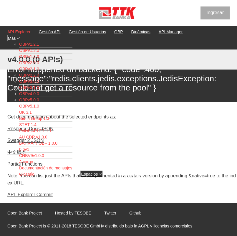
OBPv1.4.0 (29, 56)
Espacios (91, 174)
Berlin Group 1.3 (34, 118)
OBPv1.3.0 (29, 50)
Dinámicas (140, 31)
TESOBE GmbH (87, 226)
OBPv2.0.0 (29, 62)
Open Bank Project (24, 213)
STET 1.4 (28, 124)
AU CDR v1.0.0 (33, 137)
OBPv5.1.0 (29, 106)
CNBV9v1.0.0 (31, 155)
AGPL (143, 226)
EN (133, 174)
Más (14, 38)
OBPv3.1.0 (29, 87)
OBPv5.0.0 (29, 100)
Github (135, 213)
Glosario (26, 174)
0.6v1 (24, 149)
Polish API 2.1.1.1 (35, 130)
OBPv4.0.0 (29, 93)
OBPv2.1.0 (29, 69)
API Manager (171, 31)
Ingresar (215, 12)
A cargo (26, 161)
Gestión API (49, 31)
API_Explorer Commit (30, 194)
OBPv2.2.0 (29, 75)
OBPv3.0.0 (29, 81)
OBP (118, 31)
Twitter (110, 213)
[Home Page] (117, 13)
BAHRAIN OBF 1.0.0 (38, 143)
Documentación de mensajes (45, 168)
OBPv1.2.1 (29, 44)
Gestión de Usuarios (87, 31)
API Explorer (19, 31)
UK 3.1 (25, 112)
